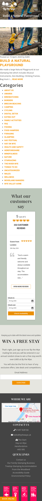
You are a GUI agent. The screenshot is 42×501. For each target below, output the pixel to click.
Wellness (9, 177)
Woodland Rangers (14, 180)
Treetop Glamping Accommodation (21, 466)
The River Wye (11, 164)
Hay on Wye (10, 144)
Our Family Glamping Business (21, 463)
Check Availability (21, 313)
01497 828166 (22, 430)
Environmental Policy (21, 476)
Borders (8, 100)
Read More (17, 79)
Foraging (9, 134)
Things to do (10, 167)
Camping (8, 107)
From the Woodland (21, 469)
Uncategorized (12, 170)
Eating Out (9, 117)
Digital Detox (11, 114)
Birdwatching (11, 97)
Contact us (21, 459)
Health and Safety (13, 147)
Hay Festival (10, 140)
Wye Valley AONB (12, 184)
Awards (8, 94)
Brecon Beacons (12, 104)
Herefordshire (11, 150)
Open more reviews (21, 286)
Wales (7, 174)
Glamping (9, 137)
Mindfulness (10, 154)
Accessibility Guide (21, 472)
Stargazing (10, 160)
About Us (9, 90)
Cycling (8, 110)
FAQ (6, 124)
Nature (8, 157)
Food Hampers (11, 130)
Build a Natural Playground (15, 63)
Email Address (21, 372)
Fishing (8, 127)
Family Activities (12, 120)
